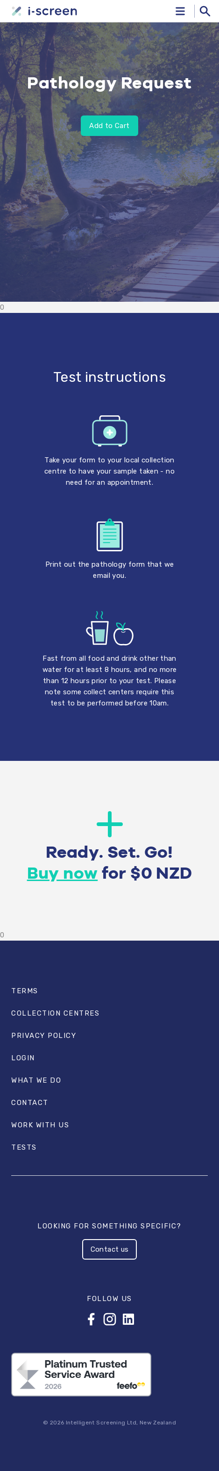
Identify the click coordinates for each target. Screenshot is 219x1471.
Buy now (62, 874)
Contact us (110, 1249)
